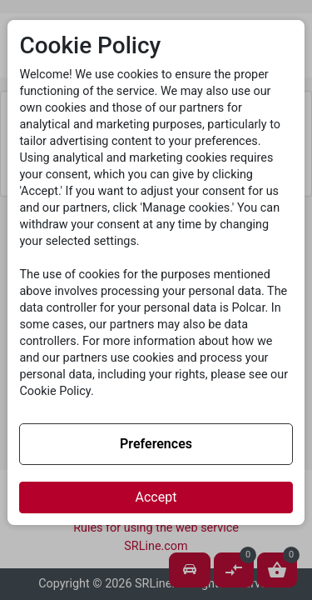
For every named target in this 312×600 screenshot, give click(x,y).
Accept (156, 497)
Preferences (156, 444)
